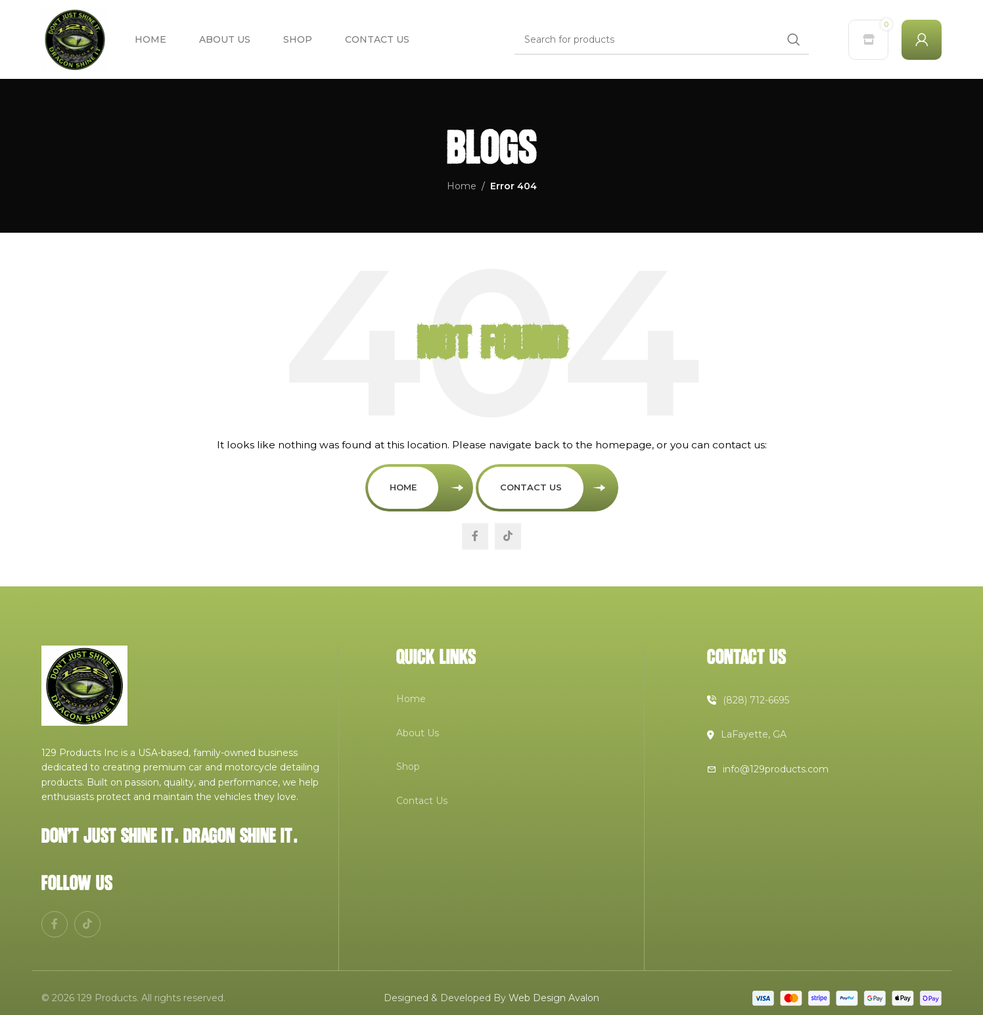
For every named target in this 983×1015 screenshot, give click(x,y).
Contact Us (531, 487)
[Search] (661, 39)
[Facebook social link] (475, 536)
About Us (417, 733)
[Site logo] (74, 39)
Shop (408, 766)
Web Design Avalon (554, 998)
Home (461, 186)
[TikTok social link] (508, 536)
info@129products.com (776, 769)
